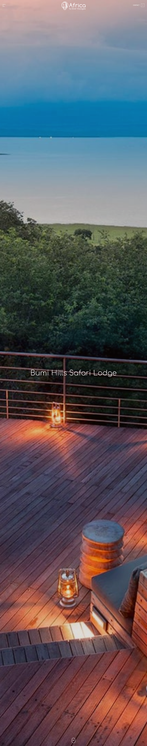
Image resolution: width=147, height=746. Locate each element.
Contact (136, 5)
